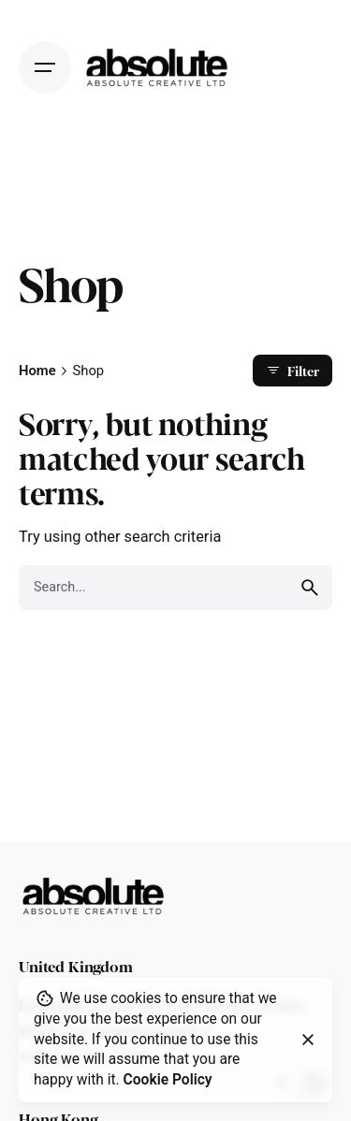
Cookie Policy (168, 1079)
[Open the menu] (45, 67)
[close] (308, 1039)
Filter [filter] (292, 370)
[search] (309, 587)
